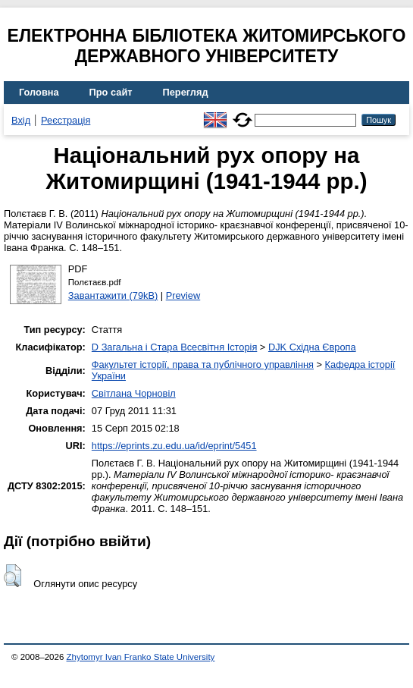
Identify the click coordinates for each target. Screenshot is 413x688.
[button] (12, 575)
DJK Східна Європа (312, 347)
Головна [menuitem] (39, 92)
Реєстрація (65, 120)
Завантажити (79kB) (113, 295)
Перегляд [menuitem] (185, 92)
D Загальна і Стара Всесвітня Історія (174, 347)
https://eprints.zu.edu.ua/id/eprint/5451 (174, 445)
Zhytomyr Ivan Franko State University (141, 656)
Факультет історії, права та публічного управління (203, 364)
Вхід (20, 120)
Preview (183, 295)
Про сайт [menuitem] (111, 92)
